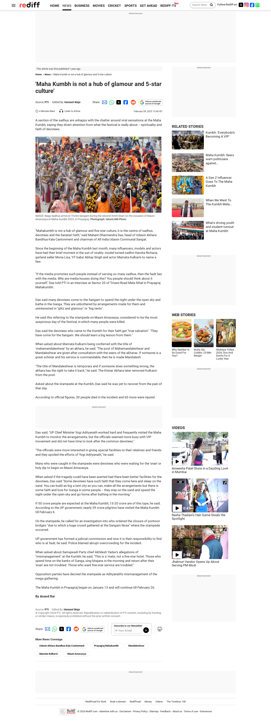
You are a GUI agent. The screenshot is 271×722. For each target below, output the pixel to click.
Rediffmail (135, 701)
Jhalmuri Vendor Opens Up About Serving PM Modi (195, 563)
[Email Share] (103, 102)
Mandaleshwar (136, 645)
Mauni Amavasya (76, 653)
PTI (47, 102)
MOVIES (99, 6)
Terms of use (191, 711)
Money (148, 701)
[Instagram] (246, 4)
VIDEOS (178, 428)
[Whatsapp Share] (111, 102)
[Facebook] (252, 4)
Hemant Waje (72, 102)
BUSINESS (82, 6)
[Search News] (210, 5)
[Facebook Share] (125, 102)
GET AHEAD (148, 6)
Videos (159, 701)
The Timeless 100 (176, 701)
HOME (54, 6)
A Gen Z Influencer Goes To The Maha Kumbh (219, 182)
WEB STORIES (184, 315)
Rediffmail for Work (95, 701)
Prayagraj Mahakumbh (106, 645)
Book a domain (118, 701)
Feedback (165, 711)
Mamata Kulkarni (48, 653)
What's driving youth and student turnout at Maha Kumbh (220, 227)
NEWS (66, 6)
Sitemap (153, 711)
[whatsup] (258, 4)
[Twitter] (241, 4)
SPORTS (130, 6)
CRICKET (114, 6)
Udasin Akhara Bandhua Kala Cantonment (61, 645)
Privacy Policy (140, 711)
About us (177, 711)
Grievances (206, 711)
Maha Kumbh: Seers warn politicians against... (220, 159)
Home (38, 74)
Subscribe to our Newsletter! (128, 626)
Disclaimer (125, 711)
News (48, 74)
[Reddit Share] (132, 102)
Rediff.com (91, 711)
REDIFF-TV (168, 6)
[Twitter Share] (118, 102)
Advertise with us (108, 711)
